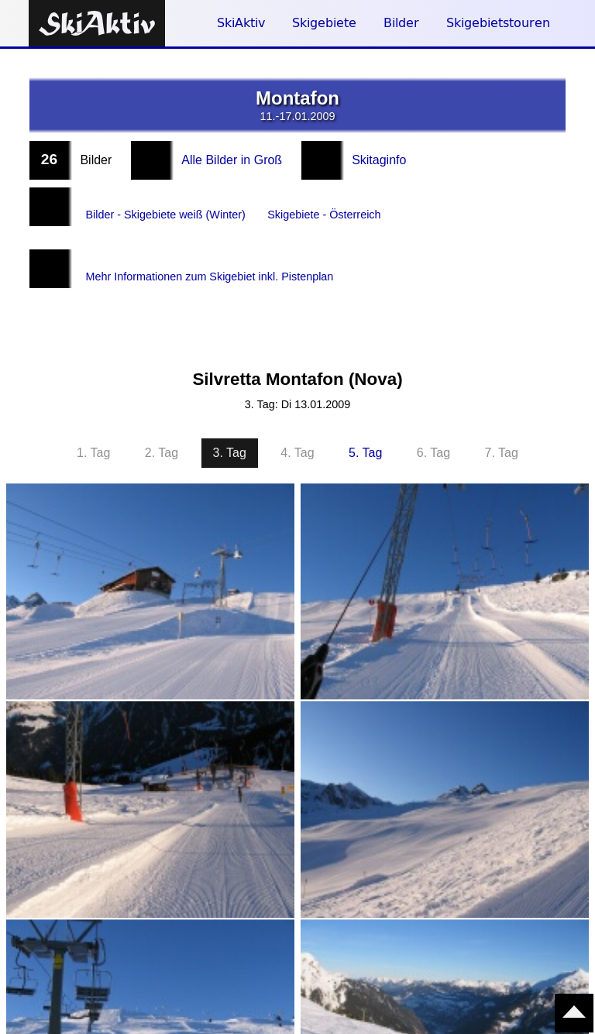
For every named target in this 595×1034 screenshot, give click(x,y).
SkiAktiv (241, 22)
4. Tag (297, 421)
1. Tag (93, 421)
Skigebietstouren (498, 22)
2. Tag (161, 421)
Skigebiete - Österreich (348, 206)
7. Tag (501, 421)
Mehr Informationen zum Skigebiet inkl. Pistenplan (223, 252)
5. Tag (365, 421)
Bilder (401, 22)
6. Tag (433, 421)
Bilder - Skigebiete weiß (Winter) (174, 206)
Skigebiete (324, 22)
